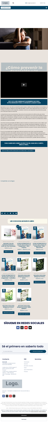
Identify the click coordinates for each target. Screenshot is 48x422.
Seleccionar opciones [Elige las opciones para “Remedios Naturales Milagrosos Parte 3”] (8, 312)
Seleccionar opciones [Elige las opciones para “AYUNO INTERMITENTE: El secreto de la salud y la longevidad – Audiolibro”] (8, 283)
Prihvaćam (24, 415)
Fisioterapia (26, 362)
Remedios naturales (28, 366)
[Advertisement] (24, 19)
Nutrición (26, 364)
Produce (26, 371)
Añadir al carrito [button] (8, 251)
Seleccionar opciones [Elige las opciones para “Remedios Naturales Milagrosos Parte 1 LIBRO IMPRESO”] (24, 314)
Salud (25, 368)
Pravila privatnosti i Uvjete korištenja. (38, 411)
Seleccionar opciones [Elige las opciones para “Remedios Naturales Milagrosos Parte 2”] (39, 282)
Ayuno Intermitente (28, 369)
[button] (13, 3)
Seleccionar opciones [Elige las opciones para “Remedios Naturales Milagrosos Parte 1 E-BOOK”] (24, 283)
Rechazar (24, 419)
